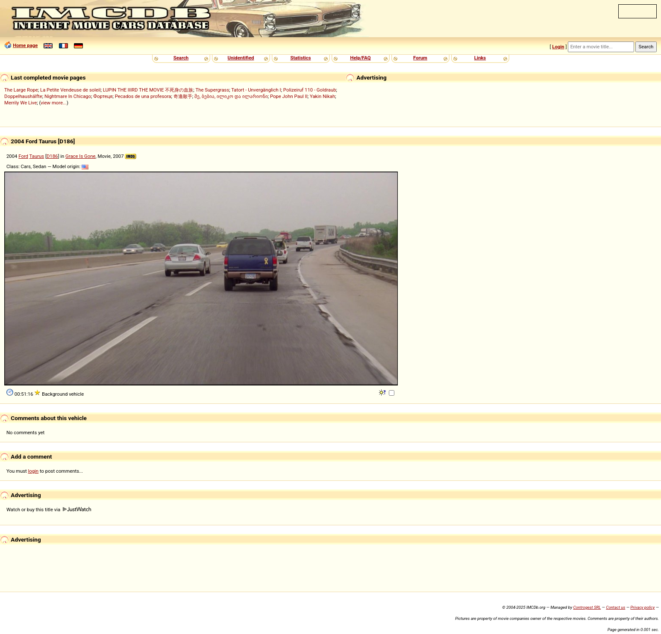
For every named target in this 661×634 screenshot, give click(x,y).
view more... (54, 103)
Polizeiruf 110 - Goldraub (309, 90)
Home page (25, 45)
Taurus (36, 156)
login (33, 471)
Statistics (300, 58)
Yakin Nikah (322, 96)
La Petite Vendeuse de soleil (70, 90)
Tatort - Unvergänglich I (256, 90)
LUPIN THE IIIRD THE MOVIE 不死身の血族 (148, 90)
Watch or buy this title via (48, 510)
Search (180, 58)
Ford (23, 156)
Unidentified (241, 58)
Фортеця (102, 96)
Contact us (615, 607)
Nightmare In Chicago (67, 96)
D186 (52, 156)
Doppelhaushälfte (23, 96)
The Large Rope (21, 90)
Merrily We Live (20, 103)
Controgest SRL (587, 607)
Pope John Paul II (289, 96)
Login (558, 47)
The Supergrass (212, 90)
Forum (420, 58)
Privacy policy (642, 607)
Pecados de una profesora (143, 96)
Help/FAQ (360, 58)
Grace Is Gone (80, 156)
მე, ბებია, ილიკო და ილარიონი (231, 96)
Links (480, 58)
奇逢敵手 (182, 96)
